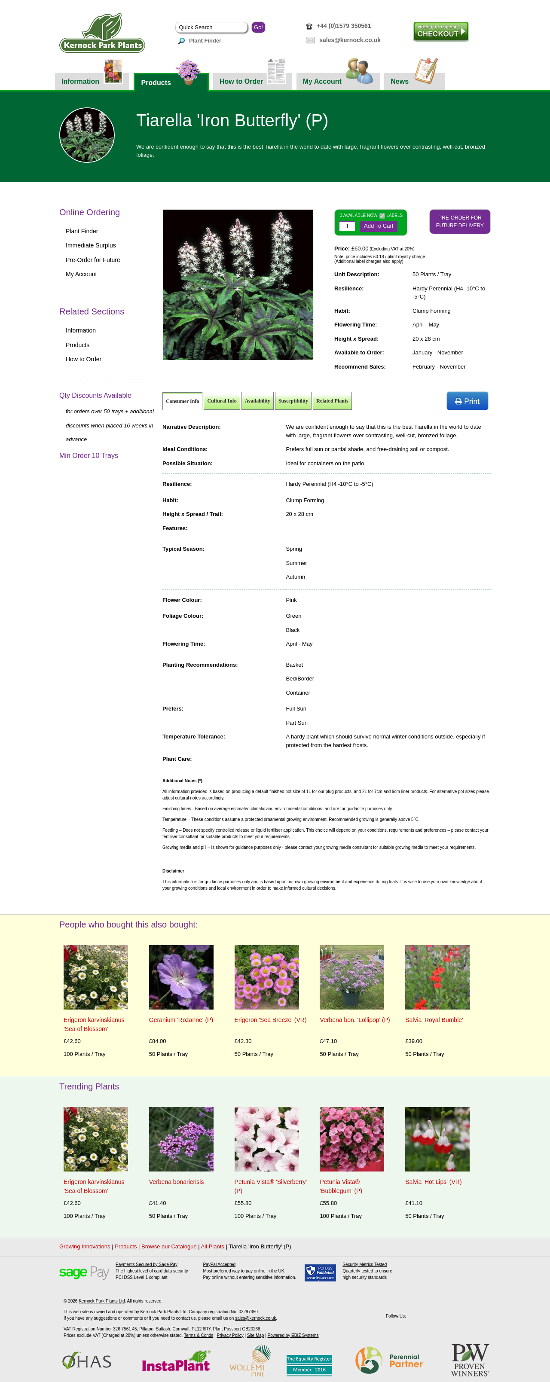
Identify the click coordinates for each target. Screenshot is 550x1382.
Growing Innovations (84, 1246)
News (415, 79)
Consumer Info (182, 401)
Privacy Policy (230, 1335)
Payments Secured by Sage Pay (146, 1264)
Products (171, 79)
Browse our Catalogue (169, 1246)
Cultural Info (221, 401)
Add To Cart (378, 226)
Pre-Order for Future (93, 259)
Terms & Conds (198, 1335)
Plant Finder (199, 40)
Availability (257, 401)
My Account (338, 79)
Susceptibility (293, 401)
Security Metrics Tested (364, 1264)
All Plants (212, 1246)
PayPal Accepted (219, 1264)
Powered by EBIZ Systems (293, 1335)
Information (92, 79)
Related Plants (332, 401)
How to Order (253, 79)
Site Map (255, 1335)
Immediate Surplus (91, 245)
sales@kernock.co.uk (350, 40)
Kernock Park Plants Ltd (102, 1301)
